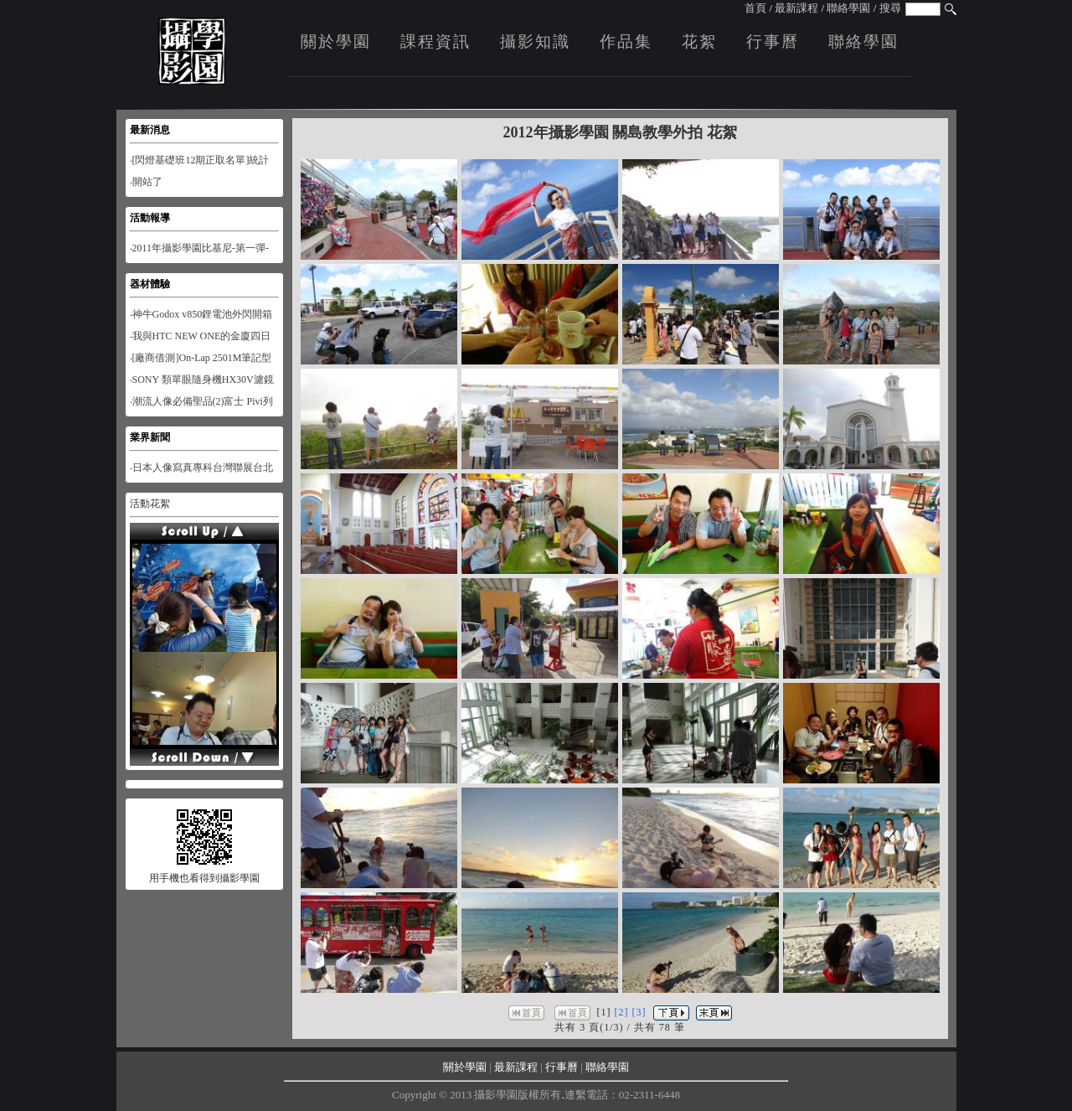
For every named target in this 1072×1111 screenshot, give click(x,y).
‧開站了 (146, 182)
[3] (639, 1012)
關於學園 (336, 41)
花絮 (699, 41)
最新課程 (796, 8)
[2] (622, 1012)
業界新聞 (150, 437)
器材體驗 (150, 284)
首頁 (755, 8)
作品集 (626, 41)
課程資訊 (435, 41)
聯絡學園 (848, 8)
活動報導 (150, 218)
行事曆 (772, 41)
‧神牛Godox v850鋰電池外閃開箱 (201, 314)
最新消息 (150, 130)
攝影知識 (535, 41)
